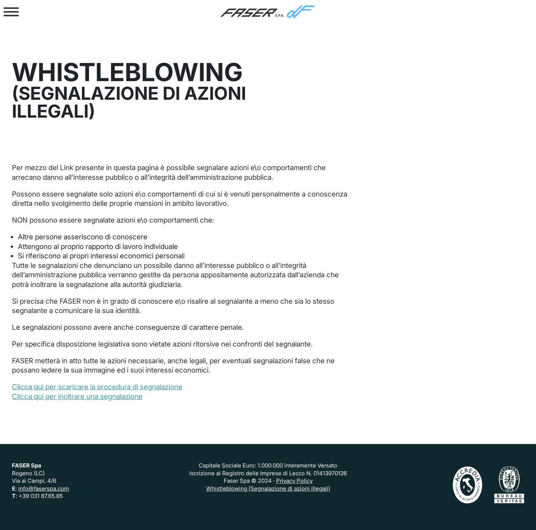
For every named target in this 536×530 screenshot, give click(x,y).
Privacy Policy (294, 480)
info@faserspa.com (43, 488)
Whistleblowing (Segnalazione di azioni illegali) (268, 488)
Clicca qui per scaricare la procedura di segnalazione (97, 386)
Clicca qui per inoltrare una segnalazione (77, 396)
